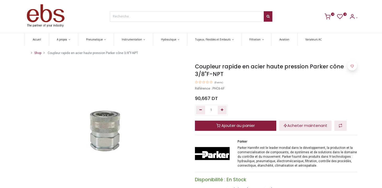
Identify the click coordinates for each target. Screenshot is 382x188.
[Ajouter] (222, 110)
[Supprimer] (200, 110)
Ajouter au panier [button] (235, 125)
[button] (340, 126)
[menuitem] (37, 39)
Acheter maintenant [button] (305, 125)
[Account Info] (353, 17)
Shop (37, 53)
